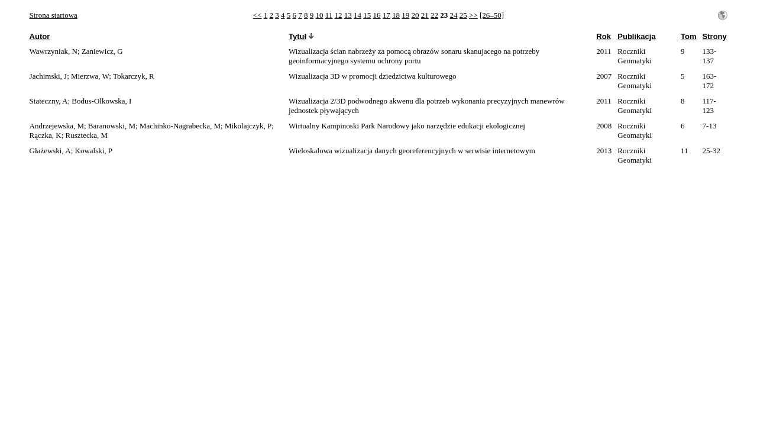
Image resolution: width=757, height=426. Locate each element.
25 (463, 15)
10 (319, 15)
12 (338, 15)
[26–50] (492, 15)
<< (257, 15)
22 (434, 15)
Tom (688, 36)
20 (415, 15)
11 (329, 15)
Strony (715, 36)
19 (405, 15)
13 (348, 15)
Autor (40, 36)
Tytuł (297, 36)
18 (396, 15)
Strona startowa (53, 15)
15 (367, 15)
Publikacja (636, 36)
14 (357, 15)
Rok (603, 36)
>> (473, 15)
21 (425, 15)
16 (377, 15)
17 (386, 15)
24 (454, 15)
